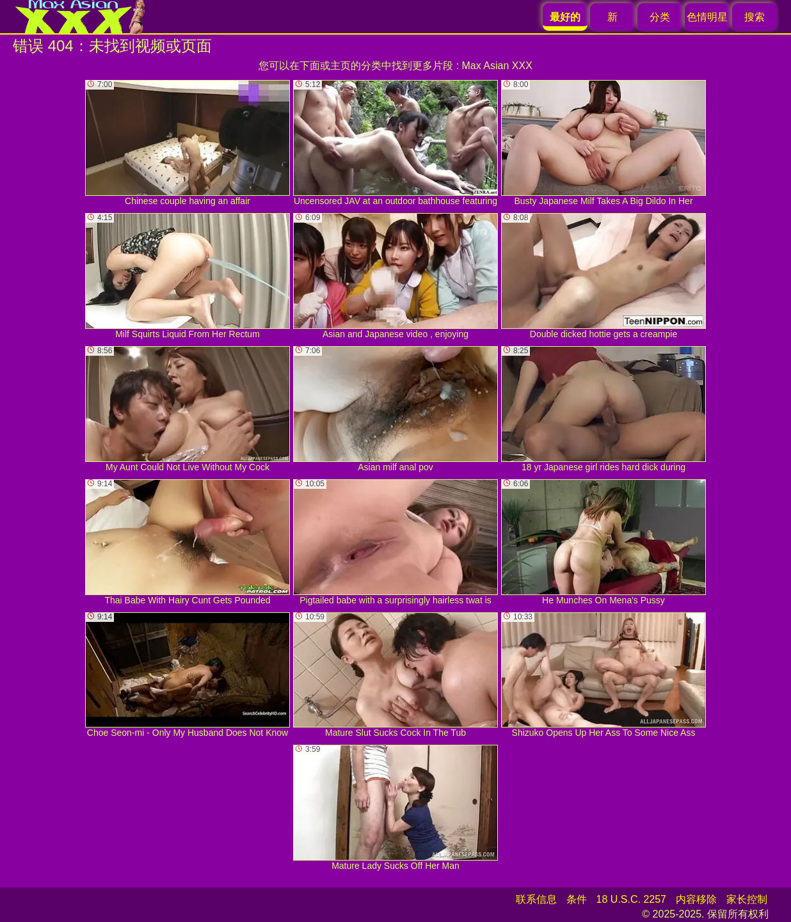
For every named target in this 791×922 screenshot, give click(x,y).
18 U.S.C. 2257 (631, 899)
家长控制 (746, 899)
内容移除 (696, 899)
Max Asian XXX (497, 65)
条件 (576, 899)
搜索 (754, 17)
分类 (660, 17)
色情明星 (707, 17)
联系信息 (536, 899)
